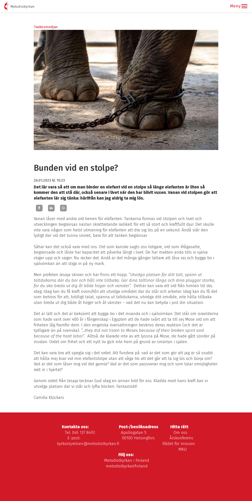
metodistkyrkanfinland (127, 466)
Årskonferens (181, 438)
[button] (244, 6)
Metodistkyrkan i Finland (126, 460)
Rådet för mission (178, 443)
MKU (182, 449)
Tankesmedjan (46, 27)
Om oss (180, 432)
